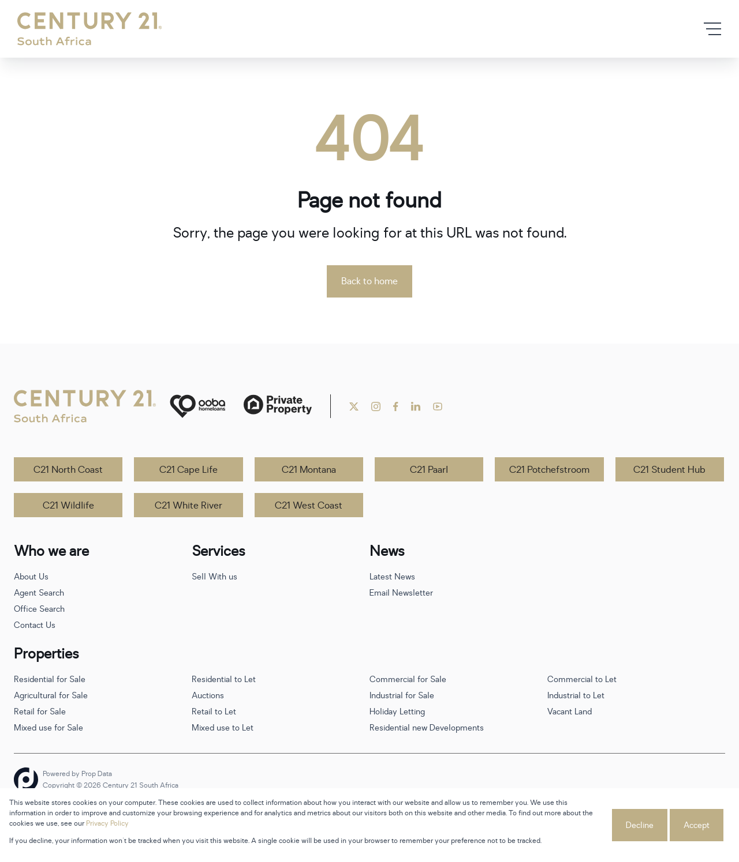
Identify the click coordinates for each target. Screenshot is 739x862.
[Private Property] (278, 406)
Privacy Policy (107, 823)
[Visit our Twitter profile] (354, 406)
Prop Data (96, 773)
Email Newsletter (401, 593)
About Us (31, 576)
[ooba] (197, 406)
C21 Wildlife (68, 505)
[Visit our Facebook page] (395, 406)
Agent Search (39, 593)
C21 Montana (309, 470)
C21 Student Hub (669, 470)
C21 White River (188, 505)
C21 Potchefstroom (549, 470)
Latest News (392, 576)
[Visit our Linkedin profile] (415, 406)
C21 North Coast (68, 470)
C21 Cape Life (188, 470)
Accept (697, 825)
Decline (640, 825)
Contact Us (34, 625)
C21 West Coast (308, 505)
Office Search (39, 609)
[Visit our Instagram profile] (375, 406)
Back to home (369, 281)
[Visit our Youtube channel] (437, 406)
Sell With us (214, 576)
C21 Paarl (429, 470)
